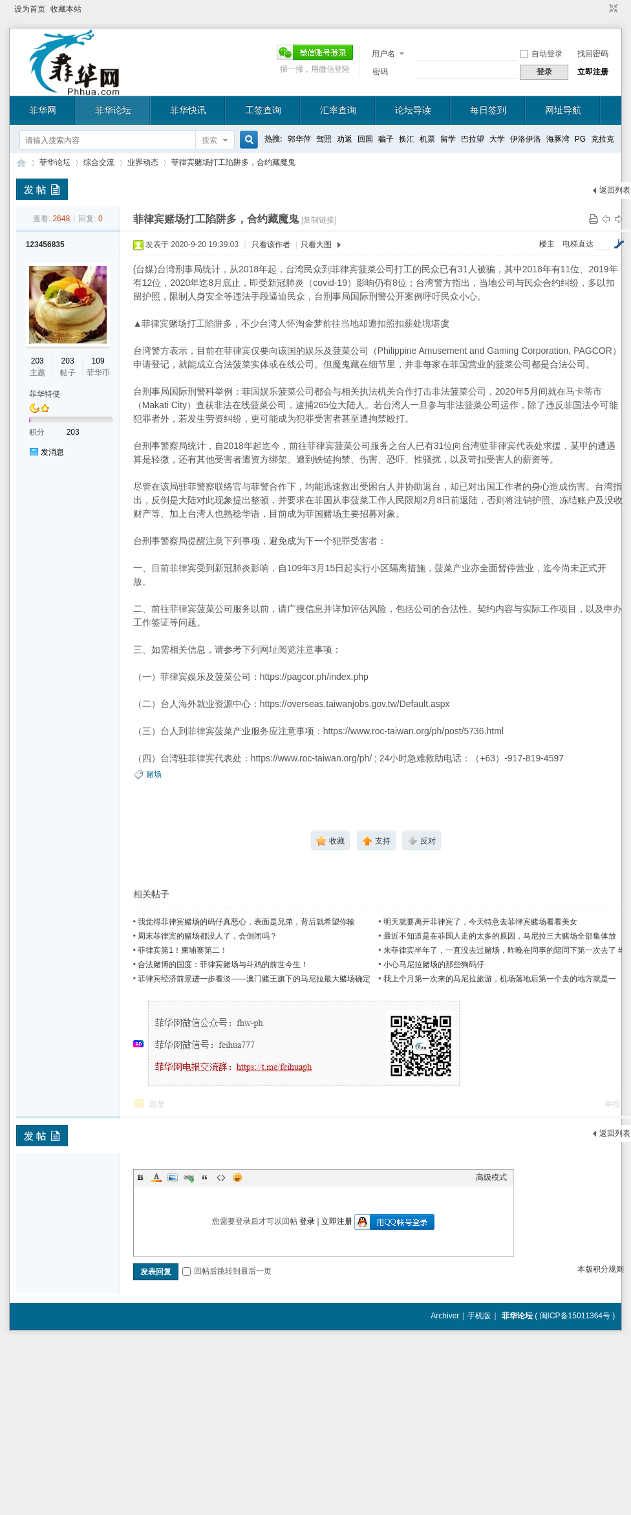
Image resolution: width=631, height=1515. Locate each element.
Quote (204, 1177)
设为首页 (29, 9)
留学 (448, 139)
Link (188, 1177)
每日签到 (488, 110)
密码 (380, 71)
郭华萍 (299, 139)
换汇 (406, 139)
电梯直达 (578, 243)
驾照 (324, 139)
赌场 (154, 774)
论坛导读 (413, 110)
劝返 (344, 139)
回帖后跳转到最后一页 (227, 1271)
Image (172, 1177)
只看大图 (316, 244)
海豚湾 (558, 139)
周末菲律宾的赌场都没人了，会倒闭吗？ (207, 936)
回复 (157, 1104)
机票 (427, 139)
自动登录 (541, 53)
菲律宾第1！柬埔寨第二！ (183, 950)
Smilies (237, 1177)
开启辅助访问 (601, 9)
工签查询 (263, 110)
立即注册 (592, 71)
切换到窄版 (611, 9)
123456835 (45, 244)
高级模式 (491, 1177)
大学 (497, 139)
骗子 (386, 139)
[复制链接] (319, 219)
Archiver (445, 1315)
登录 (307, 1221)
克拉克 (602, 139)
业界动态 (142, 162)
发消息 (52, 452)
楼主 (547, 243)
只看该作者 (270, 244)
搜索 (209, 140)
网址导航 (563, 110)
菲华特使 (44, 393)
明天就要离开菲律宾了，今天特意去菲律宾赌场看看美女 (480, 921)
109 (98, 360)
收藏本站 (65, 9)
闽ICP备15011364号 (575, 1315)
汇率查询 (338, 110)
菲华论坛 (113, 110)
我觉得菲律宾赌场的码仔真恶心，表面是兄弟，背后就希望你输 (246, 921)
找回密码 (592, 53)
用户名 (383, 53)
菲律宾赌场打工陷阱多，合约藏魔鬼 (233, 162)
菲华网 (42, 110)
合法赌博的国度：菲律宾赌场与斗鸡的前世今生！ (223, 964)
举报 (612, 1104)
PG (580, 139)
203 (37, 360)
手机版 (479, 1315)
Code (221, 1177)
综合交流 (98, 162)
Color (156, 1177)
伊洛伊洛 (525, 139)
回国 (365, 139)
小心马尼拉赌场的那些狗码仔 (433, 964)
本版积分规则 (600, 1269)
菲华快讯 (188, 110)
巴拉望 (472, 139)
